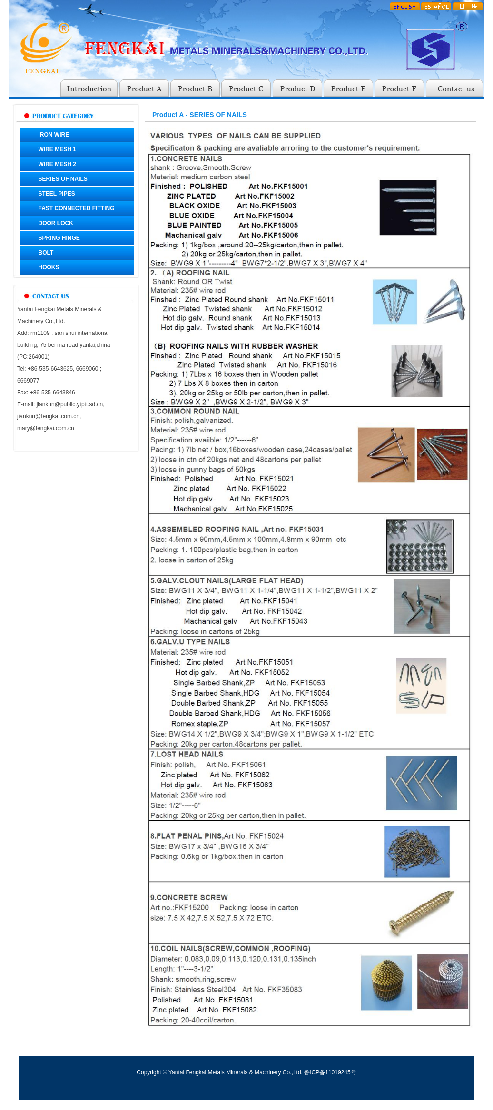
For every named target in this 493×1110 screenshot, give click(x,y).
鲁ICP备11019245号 (330, 1072)
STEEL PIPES (57, 193)
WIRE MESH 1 (57, 149)
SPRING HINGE (59, 238)
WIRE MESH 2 (57, 164)
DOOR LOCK (56, 223)
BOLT (46, 252)
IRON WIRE (54, 134)
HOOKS (49, 267)
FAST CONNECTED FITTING (77, 208)
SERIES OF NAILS (63, 179)
